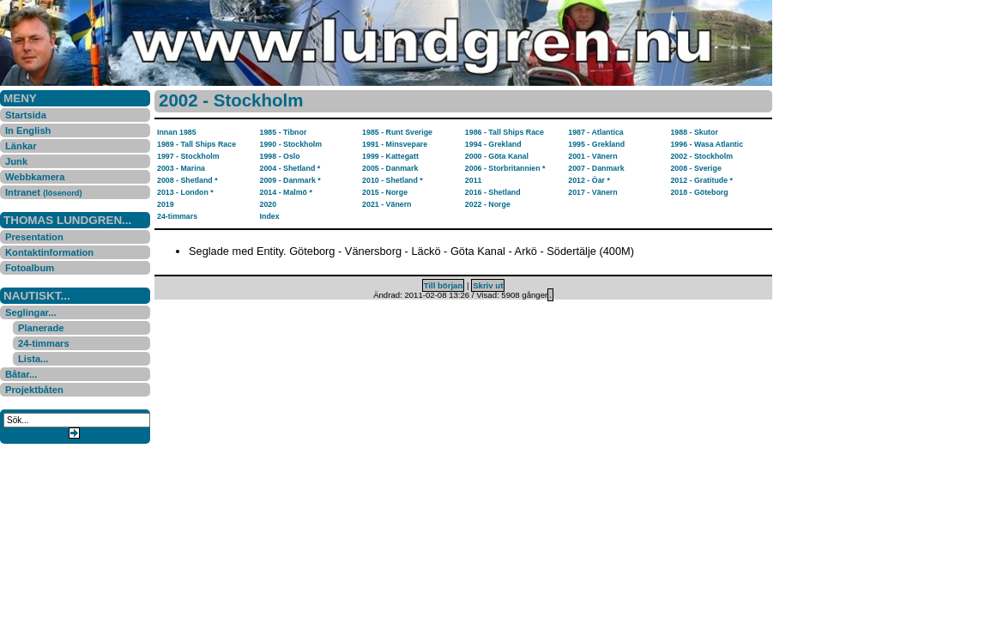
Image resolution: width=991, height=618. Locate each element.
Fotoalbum (29, 268)
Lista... (33, 359)
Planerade (40, 328)
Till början (443, 285)
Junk (16, 161)
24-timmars (43, 343)
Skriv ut (488, 285)
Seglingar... (31, 312)
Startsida (25, 115)
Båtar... (21, 374)
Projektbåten (34, 390)
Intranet (43, 192)
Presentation (34, 237)
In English (28, 130)
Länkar (21, 146)
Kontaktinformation (49, 252)
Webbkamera (34, 177)
